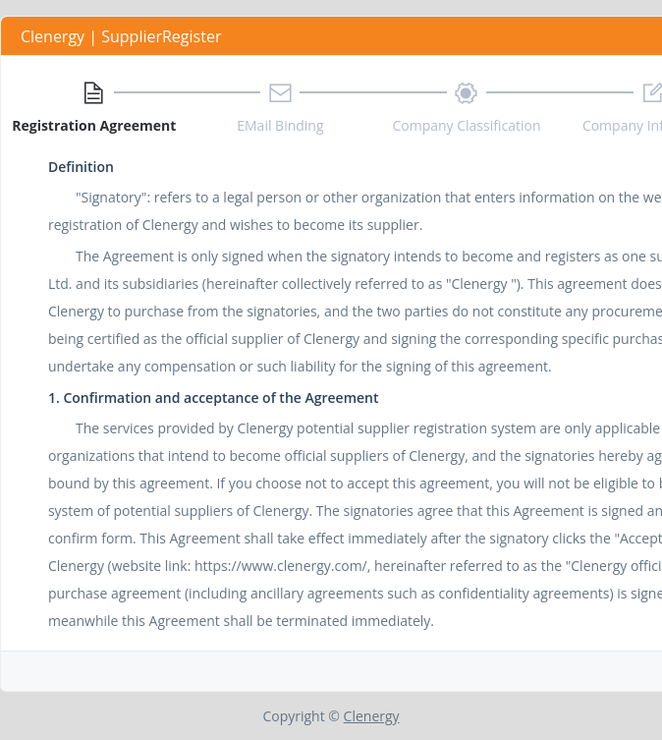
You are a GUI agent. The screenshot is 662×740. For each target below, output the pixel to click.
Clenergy (372, 716)
